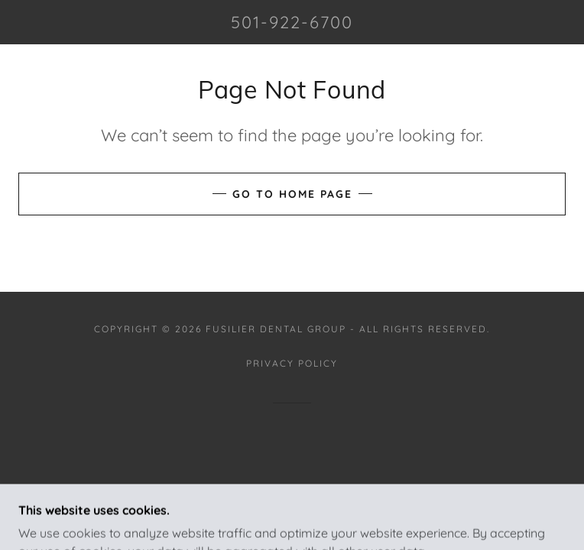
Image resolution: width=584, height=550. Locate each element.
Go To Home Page (292, 194)
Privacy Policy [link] (292, 363)
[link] (292, 22)
